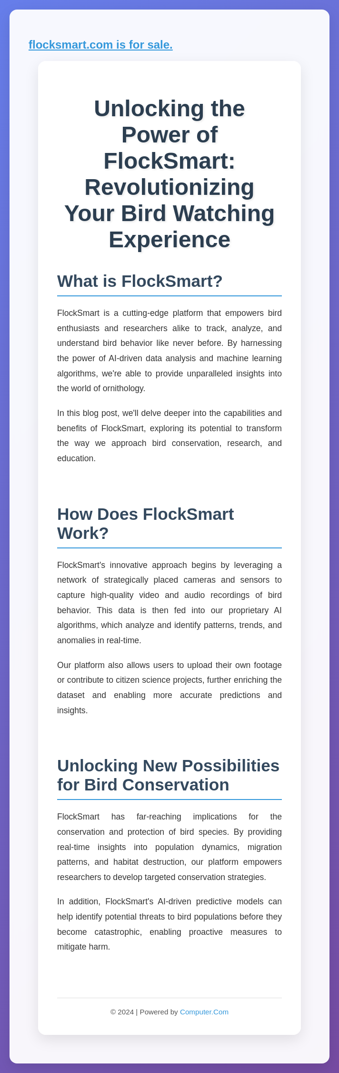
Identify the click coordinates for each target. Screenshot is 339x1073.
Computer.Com (204, 1012)
